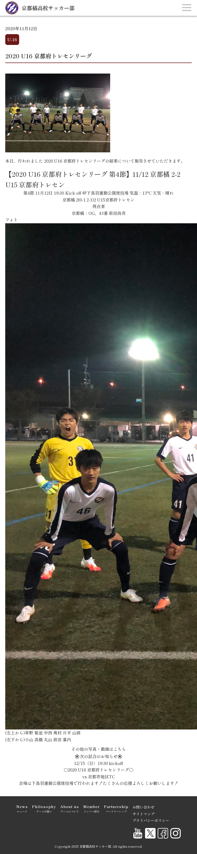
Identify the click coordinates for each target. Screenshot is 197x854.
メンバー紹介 (91, 808)
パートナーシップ (116, 808)
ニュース (22, 808)
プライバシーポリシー (150, 820)
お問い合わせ (143, 807)
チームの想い (44, 808)
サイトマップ (143, 813)
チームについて (69, 808)
